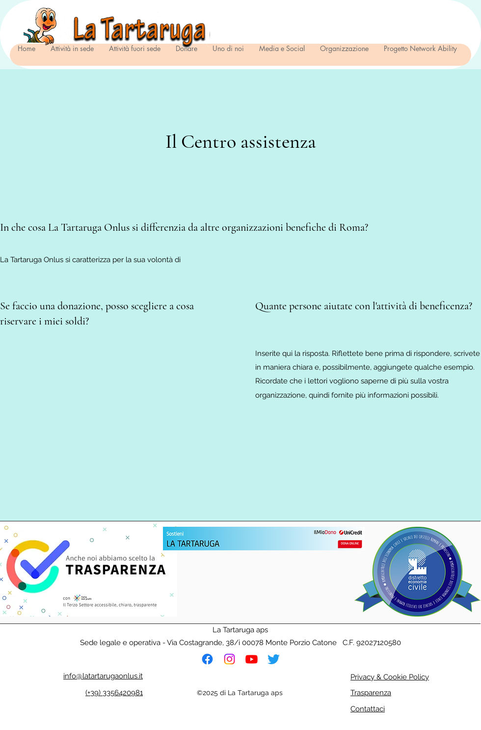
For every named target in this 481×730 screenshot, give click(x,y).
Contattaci (367, 708)
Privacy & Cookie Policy (389, 677)
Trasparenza (370, 692)
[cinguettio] (274, 659)
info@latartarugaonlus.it (103, 676)
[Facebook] (207, 659)
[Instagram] (229, 659)
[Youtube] (251, 659)
